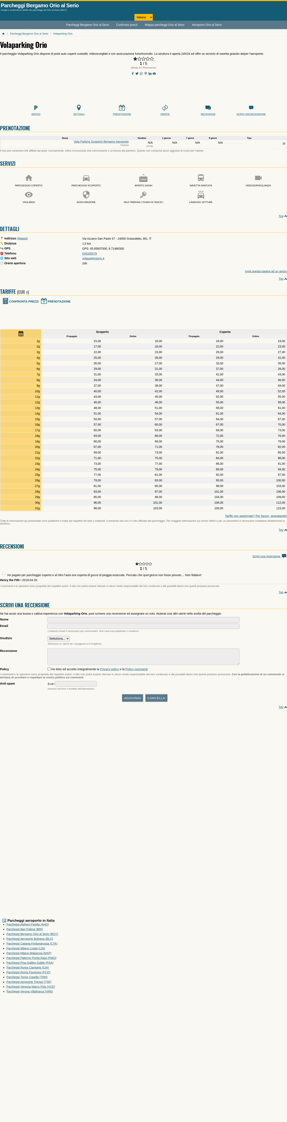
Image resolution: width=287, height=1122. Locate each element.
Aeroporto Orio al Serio (207, 24)
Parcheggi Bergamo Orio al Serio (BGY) (32, 936)
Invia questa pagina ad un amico (266, 271)
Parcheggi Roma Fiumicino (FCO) (28, 974)
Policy (4, 671)
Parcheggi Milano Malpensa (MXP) (28, 955)
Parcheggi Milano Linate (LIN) (25, 950)
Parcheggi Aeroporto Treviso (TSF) (28, 984)
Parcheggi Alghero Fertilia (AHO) (27, 926)
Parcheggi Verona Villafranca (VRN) (29, 993)
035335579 (89, 253)
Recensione (8, 651)
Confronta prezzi (127, 24)
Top (281, 216)
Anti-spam (7, 685)
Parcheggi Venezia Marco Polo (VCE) (30, 988)
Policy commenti (136, 671)
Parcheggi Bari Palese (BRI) (24, 931)
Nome (4, 619)
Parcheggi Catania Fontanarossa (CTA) (31, 945)
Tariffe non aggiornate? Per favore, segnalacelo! (256, 516)
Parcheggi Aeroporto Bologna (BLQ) (29, 941)
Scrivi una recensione (269, 556)
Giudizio (6, 638)
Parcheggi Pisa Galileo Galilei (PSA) (29, 964)
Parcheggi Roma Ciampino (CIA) (27, 969)
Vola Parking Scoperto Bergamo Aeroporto (101, 141)
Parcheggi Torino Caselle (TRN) (26, 979)
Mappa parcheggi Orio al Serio (164, 24)
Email (4, 626)
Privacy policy (109, 671)
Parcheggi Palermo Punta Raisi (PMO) (31, 960)
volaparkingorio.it (93, 258)
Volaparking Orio (62, 33)
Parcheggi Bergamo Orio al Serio (40, 5)
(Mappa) (22, 238)
